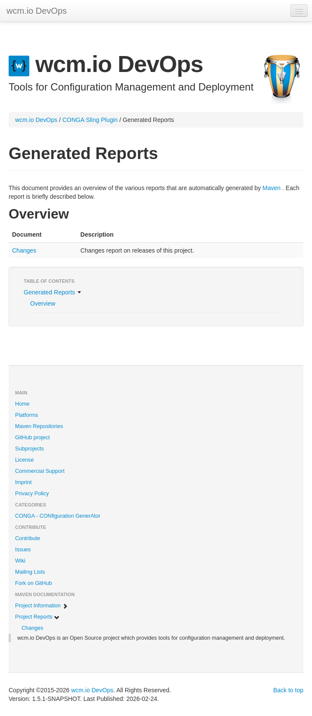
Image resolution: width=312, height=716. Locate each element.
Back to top (288, 690)
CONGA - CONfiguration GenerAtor (57, 516)
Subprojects (29, 449)
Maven (271, 187)
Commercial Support (40, 471)
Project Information (41, 606)
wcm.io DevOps (36, 11)
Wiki (20, 561)
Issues (23, 550)
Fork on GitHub (33, 583)
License (24, 460)
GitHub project (32, 438)
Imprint (23, 482)
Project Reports (37, 617)
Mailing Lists (30, 572)
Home (22, 404)
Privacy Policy (32, 494)
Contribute (27, 538)
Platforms (26, 415)
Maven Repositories (39, 426)
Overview (42, 303)
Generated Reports (52, 292)
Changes (24, 250)
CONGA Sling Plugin (90, 119)
